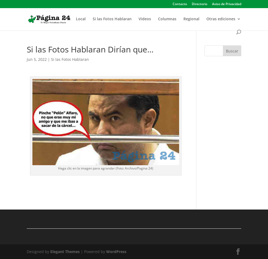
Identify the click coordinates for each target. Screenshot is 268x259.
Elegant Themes (65, 251)
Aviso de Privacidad (226, 4)
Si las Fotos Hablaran (112, 19)
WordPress (116, 251)
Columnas (167, 19)
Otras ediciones (220, 19)
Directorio (199, 4)
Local (81, 19)
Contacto (180, 4)
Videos (145, 19)
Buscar (232, 51)
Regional (191, 19)
